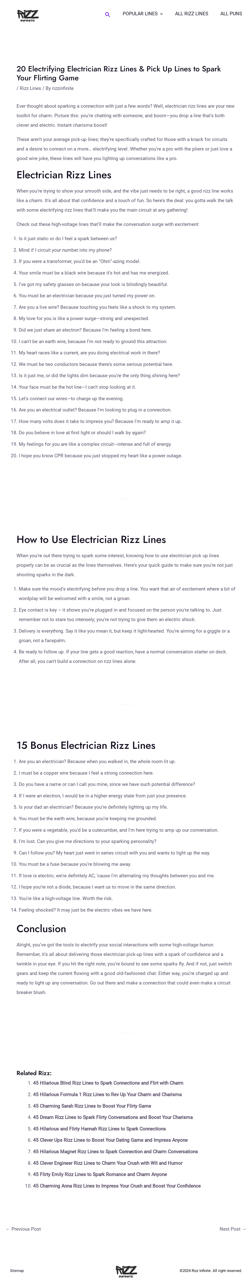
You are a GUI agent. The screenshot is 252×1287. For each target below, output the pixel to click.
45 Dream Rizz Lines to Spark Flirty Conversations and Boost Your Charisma (113, 1117)
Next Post (233, 1229)
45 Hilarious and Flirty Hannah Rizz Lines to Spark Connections (99, 1129)
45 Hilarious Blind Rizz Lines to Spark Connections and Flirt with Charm (108, 1083)
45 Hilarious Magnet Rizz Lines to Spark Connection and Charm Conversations (115, 1152)
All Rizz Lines (192, 14)
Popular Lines (144, 14)
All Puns (231, 14)
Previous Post (23, 1229)
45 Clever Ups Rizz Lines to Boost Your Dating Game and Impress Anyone (110, 1140)
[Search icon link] (108, 15)
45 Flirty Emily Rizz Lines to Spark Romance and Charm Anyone (100, 1174)
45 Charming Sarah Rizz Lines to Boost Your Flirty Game (92, 1106)
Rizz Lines (30, 88)
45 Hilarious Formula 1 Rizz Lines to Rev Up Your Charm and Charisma (107, 1094)
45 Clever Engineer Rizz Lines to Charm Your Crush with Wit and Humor (107, 1163)
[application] (161, 14)
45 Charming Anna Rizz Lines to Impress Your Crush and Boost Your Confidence (117, 1186)
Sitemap (17, 1270)
